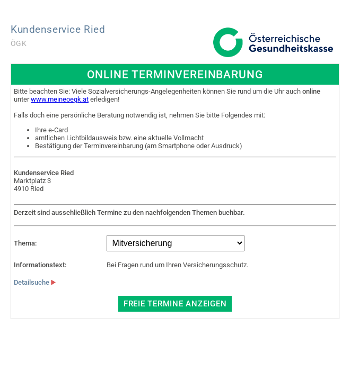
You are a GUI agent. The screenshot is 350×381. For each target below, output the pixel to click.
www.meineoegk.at (60, 99)
